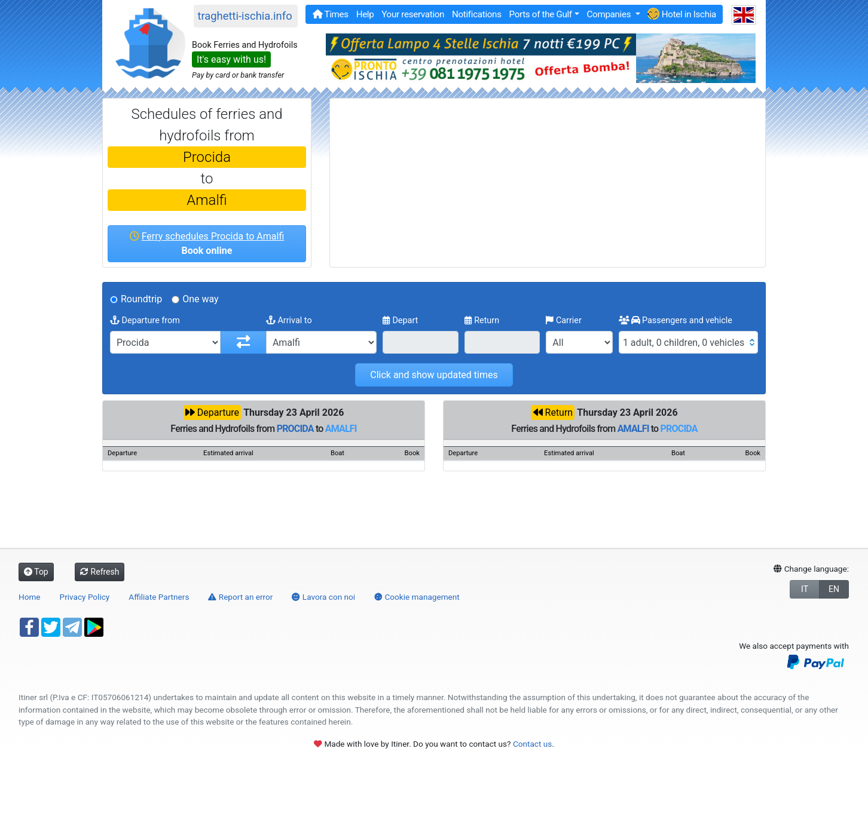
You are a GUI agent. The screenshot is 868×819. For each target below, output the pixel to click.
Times (331, 14)
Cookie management (417, 597)
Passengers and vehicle (675, 320)
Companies (609, 14)
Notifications (477, 14)
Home (30, 597)
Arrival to (289, 320)
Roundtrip (141, 299)
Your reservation (412, 14)
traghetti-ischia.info (244, 16)
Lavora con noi (323, 597)
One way (200, 299)
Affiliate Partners (159, 597)
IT (804, 589)
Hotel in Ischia (681, 14)
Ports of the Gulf (540, 14)
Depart (400, 320)
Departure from (145, 320)
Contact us (532, 744)
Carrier (564, 320)
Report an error (240, 597)
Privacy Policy (85, 597)
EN (834, 589)
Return (482, 320)
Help (365, 14)
